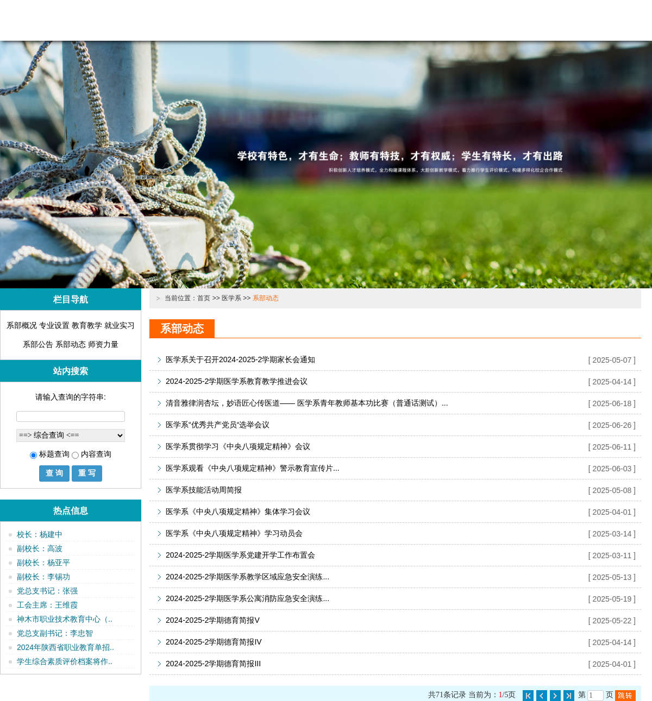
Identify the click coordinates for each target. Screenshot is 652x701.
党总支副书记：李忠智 (55, 633)
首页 (203, 298)
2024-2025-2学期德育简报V (213, 620)
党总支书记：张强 (47, 590)
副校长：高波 (39, 548)
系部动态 (70, 344)
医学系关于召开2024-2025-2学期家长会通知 (240, 359)
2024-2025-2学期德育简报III (213, 663)
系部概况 (22, 325)
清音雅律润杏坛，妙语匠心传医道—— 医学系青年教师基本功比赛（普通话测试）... (307, 403)
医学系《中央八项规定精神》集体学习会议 (238, 511)
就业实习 (119, 325)
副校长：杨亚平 (43, 562)
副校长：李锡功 (43, 576)
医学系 (231, 298)
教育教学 (87, 325)
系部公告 (38, 344)
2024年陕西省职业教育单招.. (65, 647)
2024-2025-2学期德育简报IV (214, 641)
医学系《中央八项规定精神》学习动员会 (234, 533)
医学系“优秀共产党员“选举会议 (217, 424)
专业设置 (54, 325)
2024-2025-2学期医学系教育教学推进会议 (237, 381)
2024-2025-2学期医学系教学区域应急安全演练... (247, 576)
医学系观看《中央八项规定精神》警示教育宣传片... (253, 468)
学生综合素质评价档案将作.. (64, 661)
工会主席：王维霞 (47, 605)
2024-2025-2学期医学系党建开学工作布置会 (240, 555)
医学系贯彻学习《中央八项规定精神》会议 (238, 446)
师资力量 (103, 344)
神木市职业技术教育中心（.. (64, 619)
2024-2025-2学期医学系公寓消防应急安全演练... (247, 598)
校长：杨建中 (39, 534)
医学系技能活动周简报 (204, 489)
